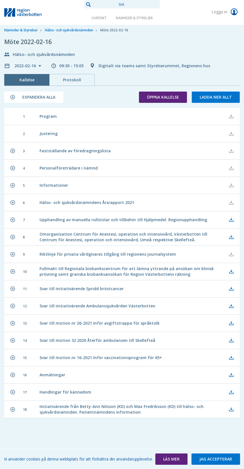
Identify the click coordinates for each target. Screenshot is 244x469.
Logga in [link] (226, 12)
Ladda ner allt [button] (216, 97)
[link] (32, 12)
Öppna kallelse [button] (163, 97)
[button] (33, 97)
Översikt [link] (98, 18)
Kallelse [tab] (26, 79)
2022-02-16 (25, 65)
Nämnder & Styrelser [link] (134, 18)
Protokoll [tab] (72, 79)
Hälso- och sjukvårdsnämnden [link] (69, 30)
